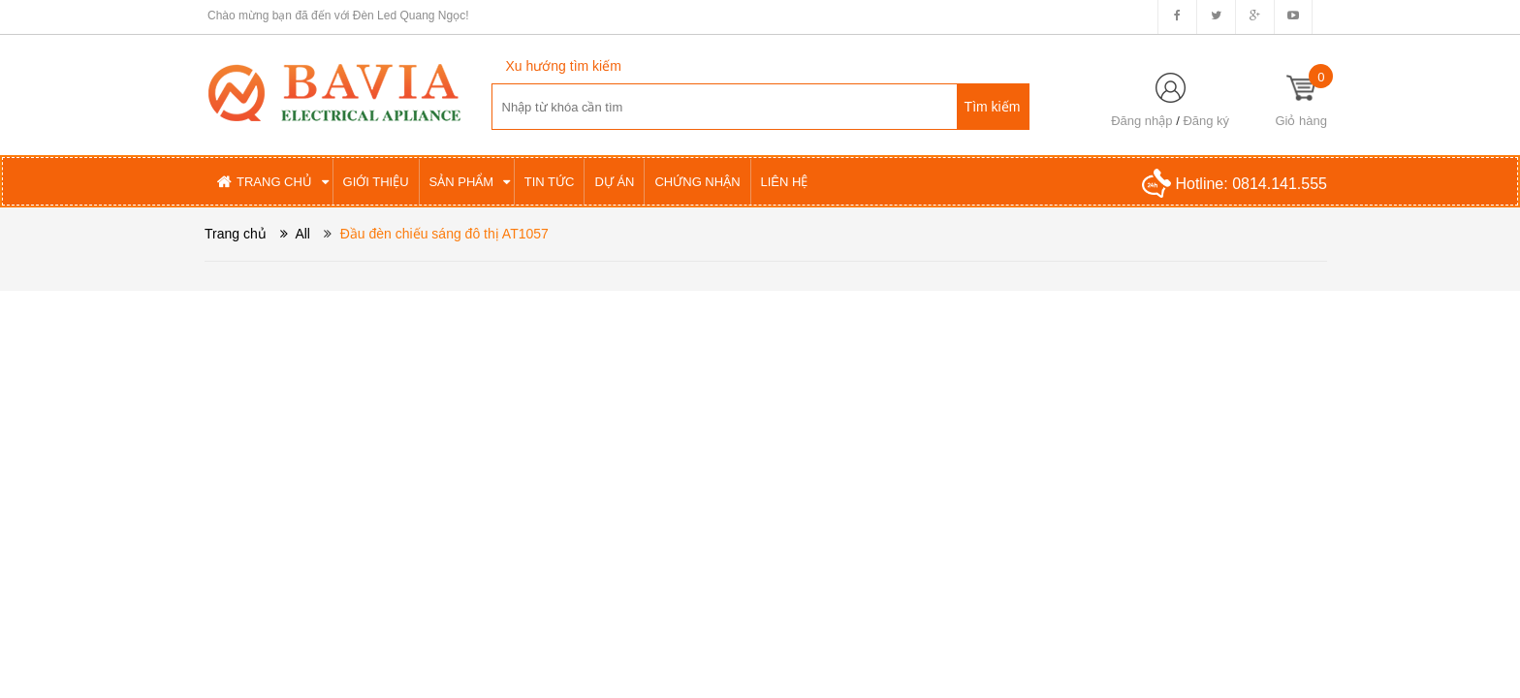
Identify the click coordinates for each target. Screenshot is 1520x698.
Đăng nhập (1141, 120)
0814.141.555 (1279, 183)
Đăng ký (1206, 120)
